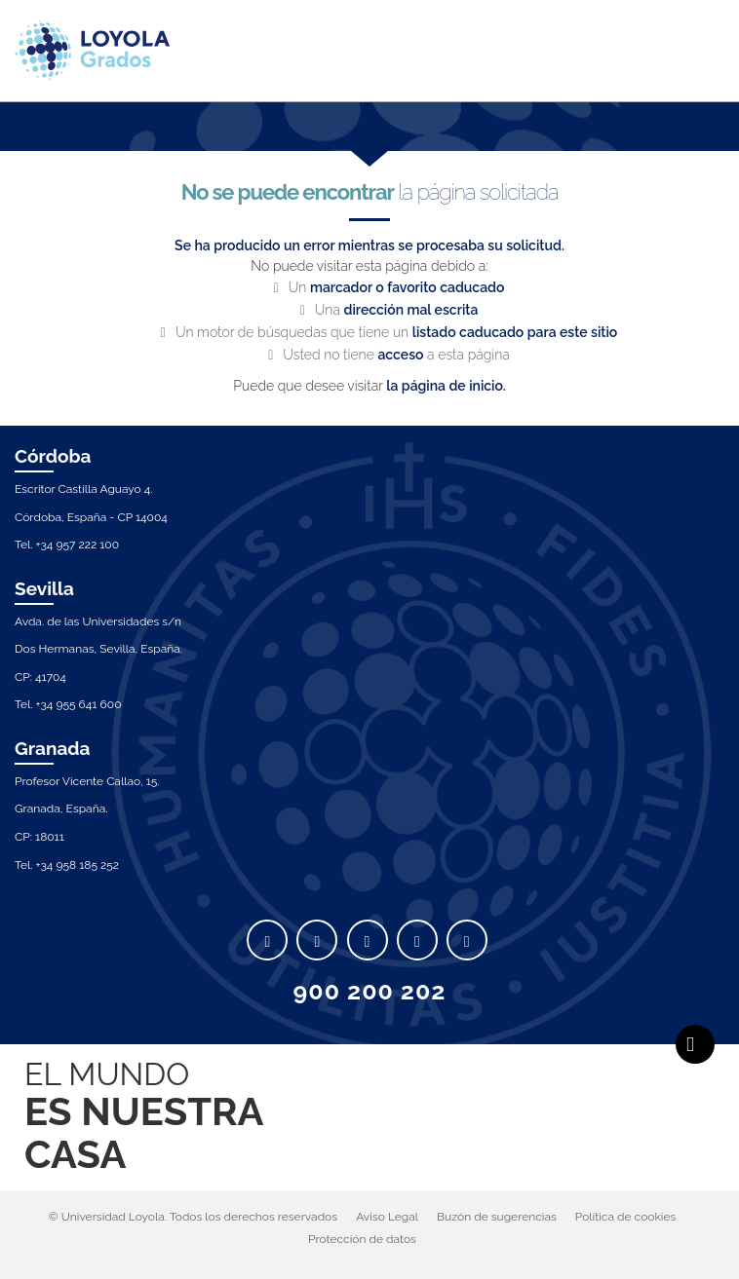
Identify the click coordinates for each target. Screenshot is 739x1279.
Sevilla (44, 588)
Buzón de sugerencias (497, 1216)
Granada (53, 748)
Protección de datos (362, 1239)
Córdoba (53, 456)
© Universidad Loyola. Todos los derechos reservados (193, 1216)
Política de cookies (625, 1216)
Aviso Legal (387, 1216)
